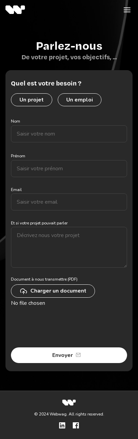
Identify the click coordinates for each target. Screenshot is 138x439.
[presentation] (63, 327)
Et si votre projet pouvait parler (39, 223)
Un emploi (79, 100)
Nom (15, 121)
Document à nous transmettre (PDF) (44, 279)
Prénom (18, 156)
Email (16, 189)
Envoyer (62, 355)
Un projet (31, 100)
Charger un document (52, 291)
